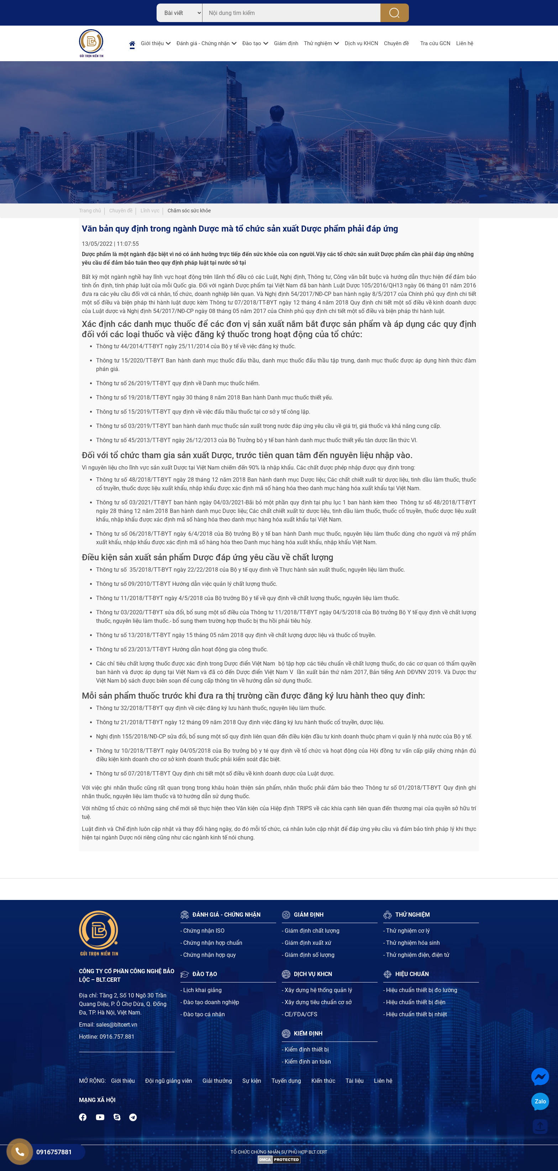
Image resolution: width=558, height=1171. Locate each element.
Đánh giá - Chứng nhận (203, 43)
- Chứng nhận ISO (202, 930)
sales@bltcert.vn (116, 1024)
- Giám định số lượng (308, 955)
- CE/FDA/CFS (299, 1014)
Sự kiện (251, 1080)
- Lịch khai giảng (201, 990)
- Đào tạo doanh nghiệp (209, 1002)
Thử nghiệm (318, 43)
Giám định (286, 43)
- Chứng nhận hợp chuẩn (211, 942)
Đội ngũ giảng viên (168, 1080)
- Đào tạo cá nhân (202, 1014)
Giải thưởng (217, 1080)
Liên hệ (464, 43)
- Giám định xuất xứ (306, 942)
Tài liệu (355, 1080)
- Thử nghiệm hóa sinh (411, 942)
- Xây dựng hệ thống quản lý (317, 990)
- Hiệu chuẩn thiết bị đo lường (420, 990)
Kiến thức (323, 1080)
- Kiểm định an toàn (306, 1061)
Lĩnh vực (150, 210)
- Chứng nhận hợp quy (208, 955)
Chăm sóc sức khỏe (189, 210)
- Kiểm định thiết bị (305, 1049)
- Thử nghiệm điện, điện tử (416, 955)
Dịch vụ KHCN (361, 43)
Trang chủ (90, 210)
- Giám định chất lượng (310, 930)
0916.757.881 (117, 1036)
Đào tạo (251, 43)
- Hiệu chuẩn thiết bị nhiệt (415, 1014)
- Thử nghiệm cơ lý (406, 930)
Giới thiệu (152, 43)
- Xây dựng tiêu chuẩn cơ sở (317, 1002)
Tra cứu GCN (435, 43)
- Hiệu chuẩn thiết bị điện (414, 1002)
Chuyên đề (396, 43)
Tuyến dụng (286, 1080)
